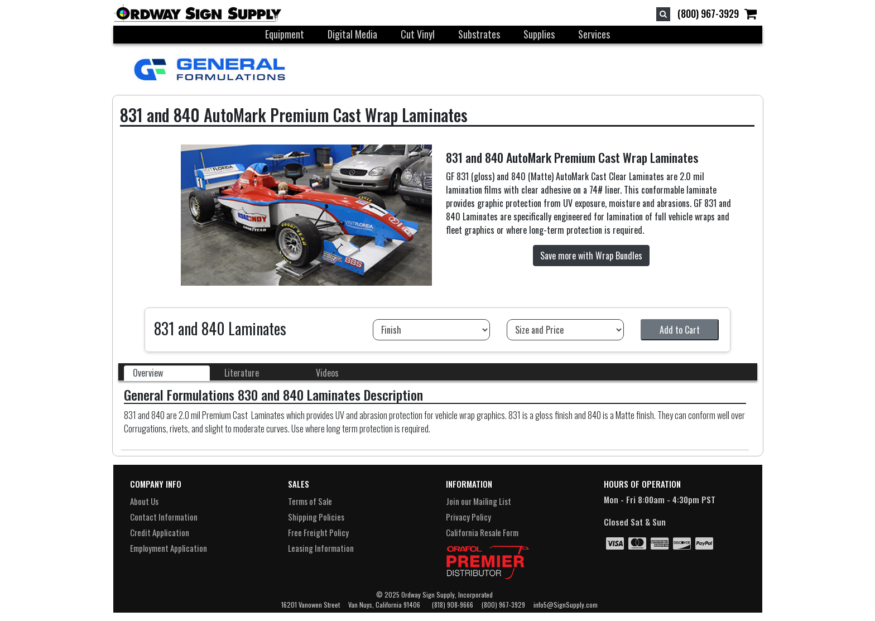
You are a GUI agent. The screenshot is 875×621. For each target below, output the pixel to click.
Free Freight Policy (318, 532)
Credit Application (159, 532)
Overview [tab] (148, 372)
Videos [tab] (327, 372)
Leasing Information (321, 548)
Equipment (284, 34)
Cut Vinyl (418, 34)
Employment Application (168, 548)
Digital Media (352, 34)
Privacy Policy (468, 517)
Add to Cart (680, 329)
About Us (144, 501)
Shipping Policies (316, 517)
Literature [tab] (241, 372)
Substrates (479, 34)
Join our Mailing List (478, 501)
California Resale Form (482, 532)
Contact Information (164, 517)
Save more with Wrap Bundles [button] (591, 255)
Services (594, 34)
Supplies (539, 34)
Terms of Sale (310, 501)
